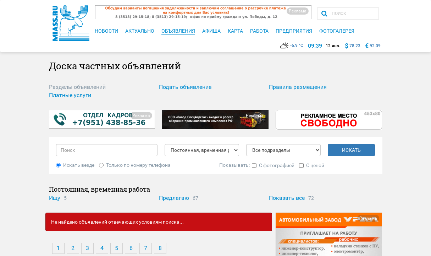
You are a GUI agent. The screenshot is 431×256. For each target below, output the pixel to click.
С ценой (311, 165)
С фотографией (273, 165)
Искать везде (75, 165)
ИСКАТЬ (351, 150)
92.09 (375, 45)
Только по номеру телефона (135, 165)
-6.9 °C (291, 45)
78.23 (354, 45)
